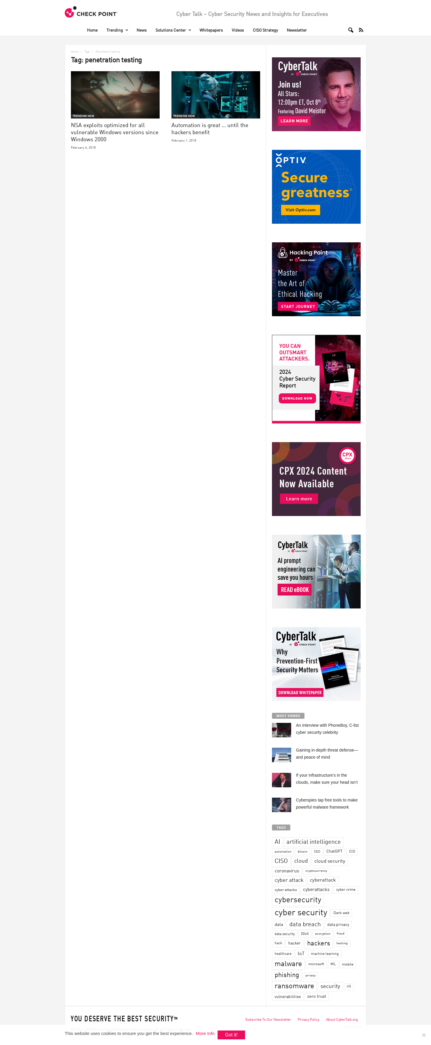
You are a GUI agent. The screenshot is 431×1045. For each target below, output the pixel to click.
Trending (117, 30)
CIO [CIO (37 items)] (352, 851)
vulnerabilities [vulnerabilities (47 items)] (288, 997)
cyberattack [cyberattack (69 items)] (323, 880)
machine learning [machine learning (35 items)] (325, 954)
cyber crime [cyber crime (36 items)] (346, 890)
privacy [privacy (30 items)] (310, 975)
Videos (238, 30)
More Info (205, 1033)
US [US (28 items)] (349, 986)
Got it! (231, 1034)
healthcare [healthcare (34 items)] (283, 954)
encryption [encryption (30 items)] (322, 934)
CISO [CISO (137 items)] (281, 861)
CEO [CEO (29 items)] (317, 851)
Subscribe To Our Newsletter (268, 1020)
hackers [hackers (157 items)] (318, 943)
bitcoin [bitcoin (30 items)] (302, 851)
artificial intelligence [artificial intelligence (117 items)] (313, 842)
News (142, 30)
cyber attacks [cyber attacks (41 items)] (286, 890)
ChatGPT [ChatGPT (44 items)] (334, 851)
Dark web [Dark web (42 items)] (341, 913)
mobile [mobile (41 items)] (348, 964)
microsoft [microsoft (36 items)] (316, 964)
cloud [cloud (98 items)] (301, 861)
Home (92, 30)
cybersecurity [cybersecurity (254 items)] (298, 900)
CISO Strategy (265, 30)
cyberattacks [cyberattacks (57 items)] (316, 889)
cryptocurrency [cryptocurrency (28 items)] (316, 871)
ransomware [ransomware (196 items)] (294, 986)
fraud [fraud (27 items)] (340, 933)
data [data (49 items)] (279, 925)
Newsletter (297, 30)
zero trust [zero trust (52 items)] (316, 996)
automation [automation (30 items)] (283, 851)
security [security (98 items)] (330, 986)
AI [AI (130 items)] (277, 842)
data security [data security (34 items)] (285, 934)
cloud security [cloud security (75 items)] (329, 861)
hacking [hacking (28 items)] (342, 943)
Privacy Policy (308, 1020)
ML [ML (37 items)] (333, 964)
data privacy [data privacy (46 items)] (338, 925)
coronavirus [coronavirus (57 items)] (287, 871)
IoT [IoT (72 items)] (301, 953)
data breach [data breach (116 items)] (305, 924)
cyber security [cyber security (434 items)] (301, 913)
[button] (349, 29)
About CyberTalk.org (342, 1020)
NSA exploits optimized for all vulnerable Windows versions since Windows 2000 (114, 132)
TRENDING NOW (83, 116)
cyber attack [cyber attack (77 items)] (289, 880)
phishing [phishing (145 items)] (287, 975)
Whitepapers (211, 30)
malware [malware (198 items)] (288, 964)
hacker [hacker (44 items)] (294, 943)
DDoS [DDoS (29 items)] (305, 934)
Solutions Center (173, 30)
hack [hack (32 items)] (278, 943)
